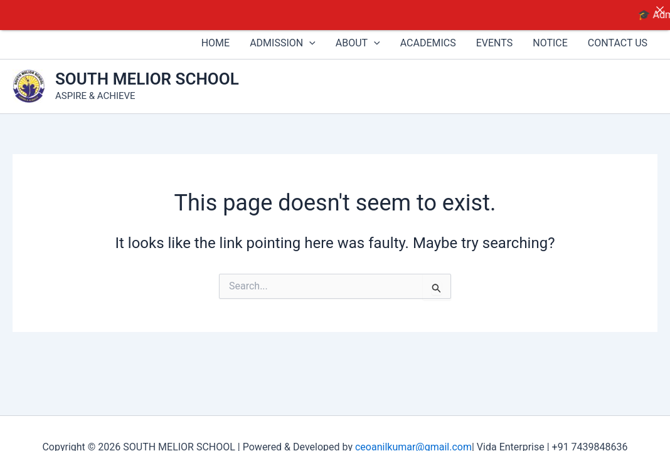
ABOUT (358, 35)
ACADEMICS (428, 35)
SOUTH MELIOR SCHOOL (147, 71)
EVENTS (494, 35)
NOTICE (550, 35)
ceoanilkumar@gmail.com (413, 439)
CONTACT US (617, 35)
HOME (215, 35)
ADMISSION (283, 35)
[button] (309, 35)
